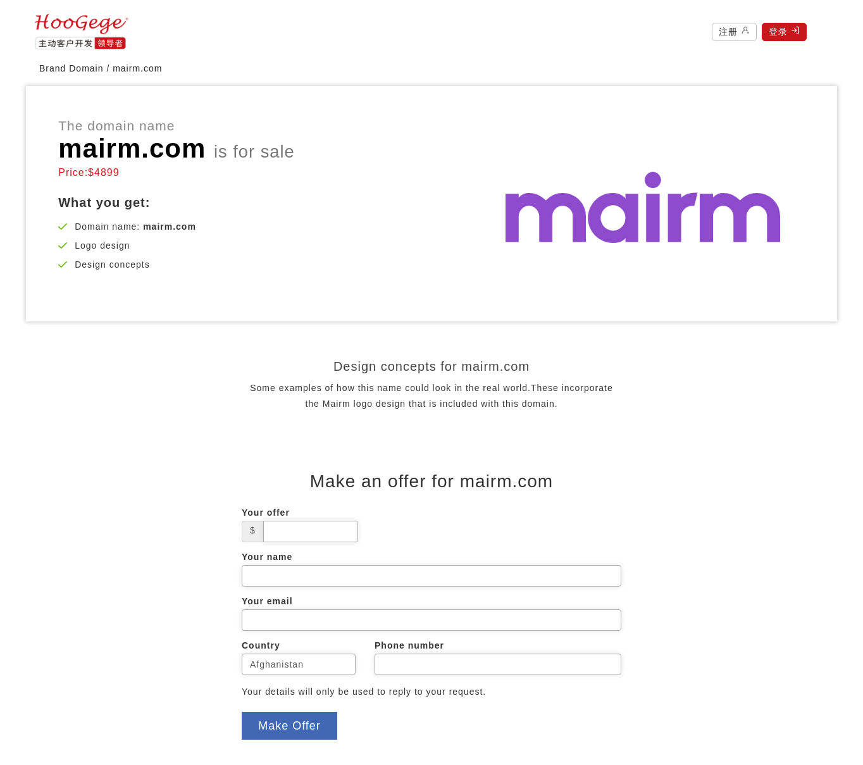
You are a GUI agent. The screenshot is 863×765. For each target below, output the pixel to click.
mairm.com (137, 68)
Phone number (409, 645)
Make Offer (289, 725)
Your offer (266, 512)
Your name (267, 557)
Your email (267, 601)
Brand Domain (71, 68)
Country (261, 645)
